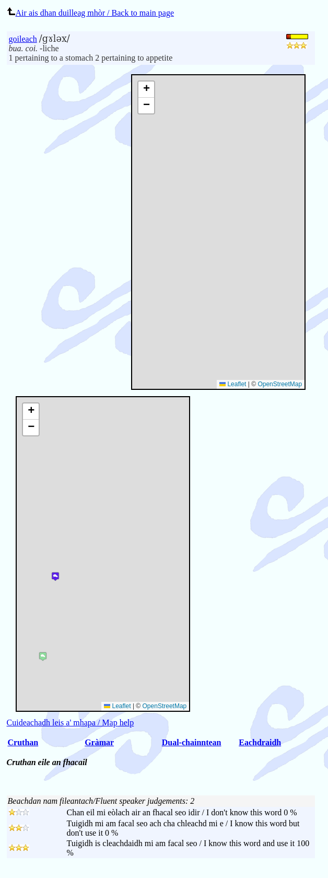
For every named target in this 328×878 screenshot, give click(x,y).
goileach (23, 38)
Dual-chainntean (191, 742)
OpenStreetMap (279, 384)
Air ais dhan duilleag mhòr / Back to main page (90, 12)
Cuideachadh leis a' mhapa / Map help (70, 722)
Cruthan (23, 742)
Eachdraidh (260, 742)
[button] (146, 90)
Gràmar (99, 742)
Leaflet (232, 384)
